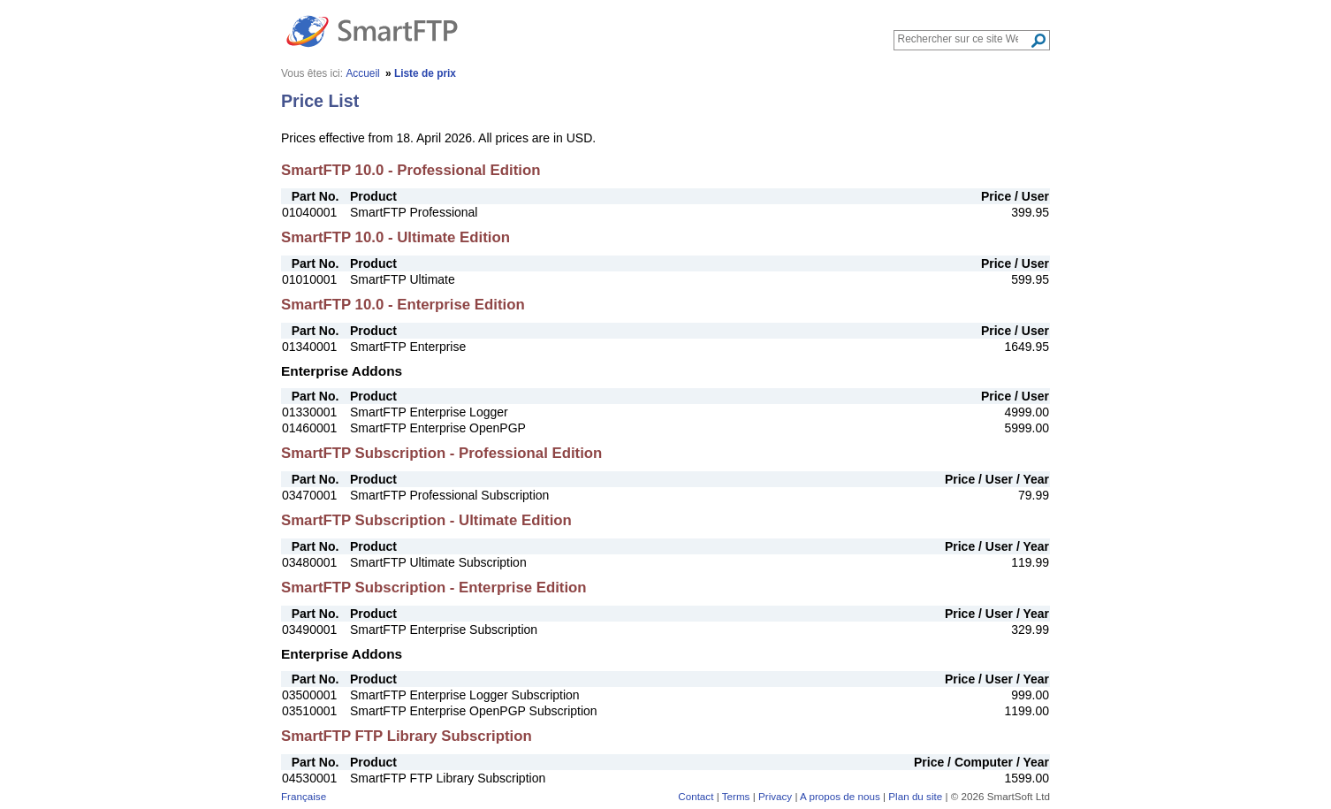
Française (303, 796)
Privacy (775, 796)
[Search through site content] (964, 39)
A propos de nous (840, 796)
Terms (736, 796)
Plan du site (915, 796)
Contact (695, 796)
